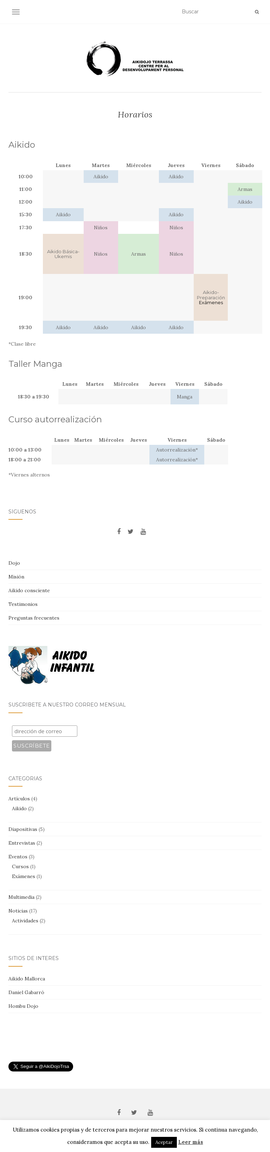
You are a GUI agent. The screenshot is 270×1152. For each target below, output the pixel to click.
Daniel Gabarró (26, 992)
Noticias (18, 911)
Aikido (19, 808)
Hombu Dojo (23, 1006)
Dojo (14, 563)
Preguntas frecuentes (33, 618)
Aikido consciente (29, 590)
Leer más (190, 1142)
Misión (16, 577)
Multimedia (21, 897)
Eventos (17, 856)
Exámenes (23, 876)
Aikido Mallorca (26, 978)
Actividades (25, 920)
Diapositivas (22, 829)
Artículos (19, 798)
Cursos (20, 866)
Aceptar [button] (164, 1142)
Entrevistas (21, 843)
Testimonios (23, 604)
